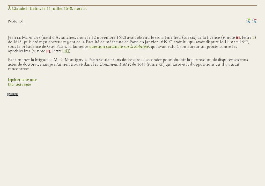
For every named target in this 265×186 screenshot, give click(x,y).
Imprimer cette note (22, 80)
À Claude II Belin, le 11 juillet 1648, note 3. (47, 8)
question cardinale (119, 46)
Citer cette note (19, 84)
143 (66, 51)
